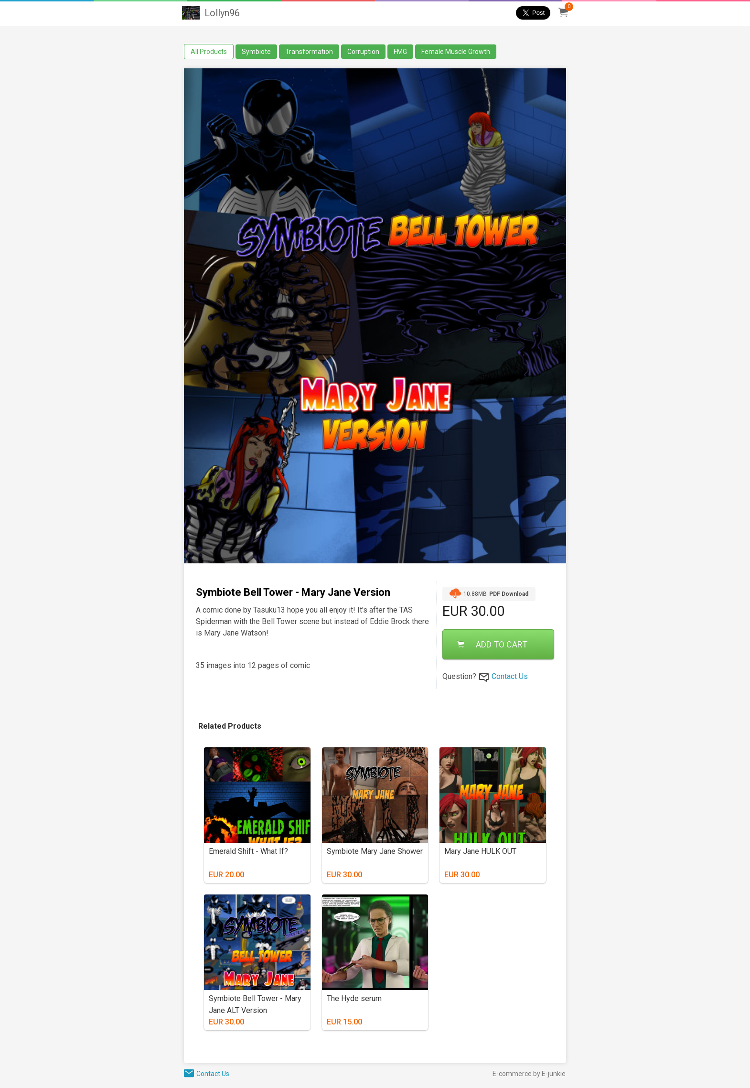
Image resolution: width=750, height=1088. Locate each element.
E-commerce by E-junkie (529, 1073)
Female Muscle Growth (455, 51)
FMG (400, 51)
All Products (209, 51)
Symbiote (256, 51)
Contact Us (510, 676)
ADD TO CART (492, 644)
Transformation (309, 51)
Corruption (363, 51)
